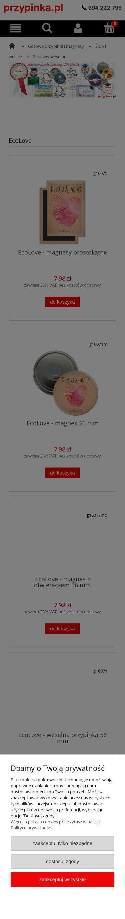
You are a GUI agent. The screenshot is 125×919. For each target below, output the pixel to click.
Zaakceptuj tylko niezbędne (62, 843)
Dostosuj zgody (62, 861)
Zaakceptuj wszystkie (62, 879)
